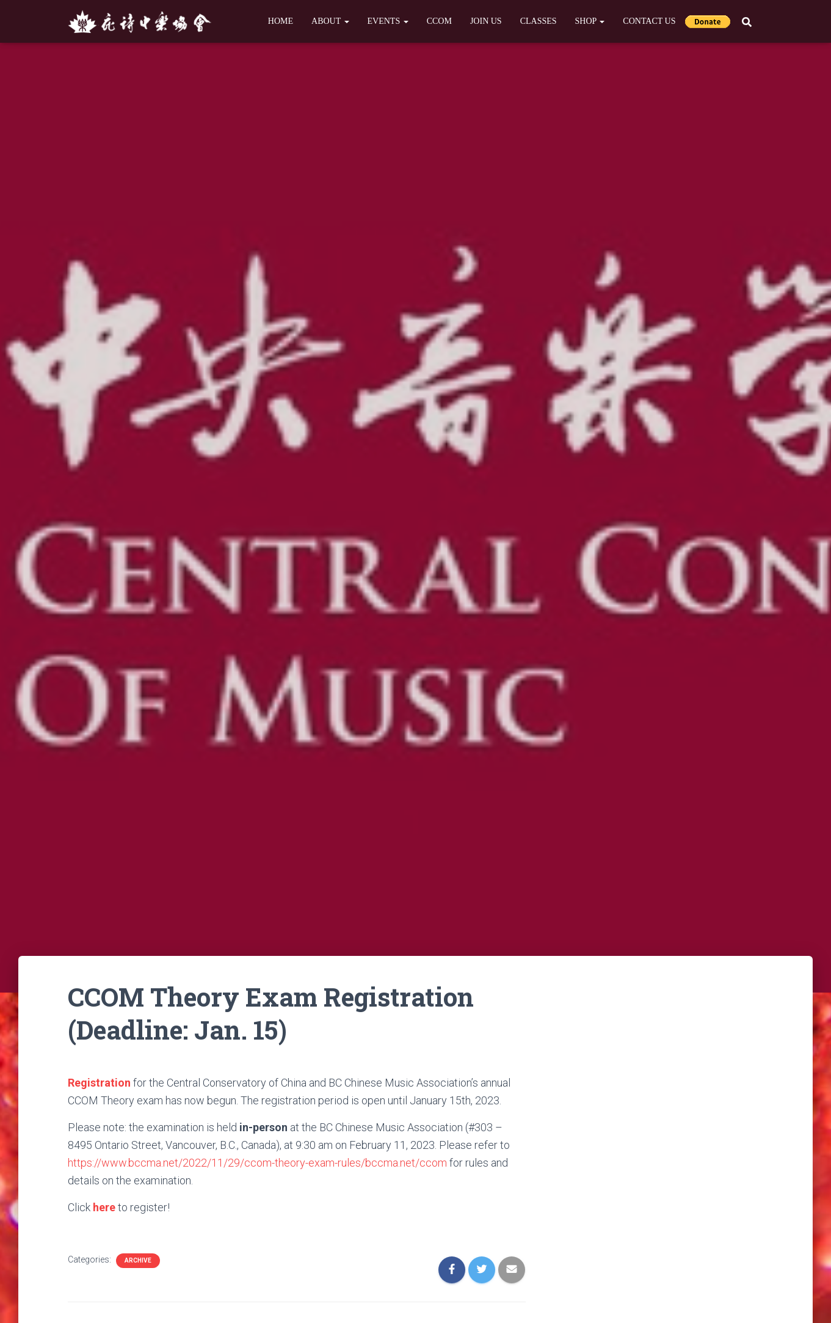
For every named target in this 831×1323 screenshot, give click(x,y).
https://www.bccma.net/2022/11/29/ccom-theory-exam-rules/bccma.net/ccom (257, 1162)
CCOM (439, 21)
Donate (707, 21)
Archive (138, 1260)
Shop (590, 21)
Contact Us (649, 21)
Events (388, 21)
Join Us (486, 21)
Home (280, 21)
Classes (538, 21)
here (104, 1207)
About (330, 21)
